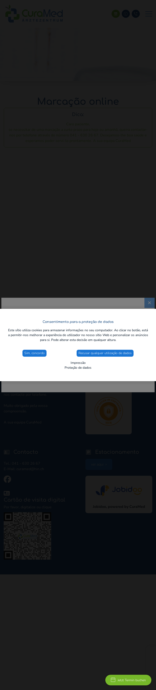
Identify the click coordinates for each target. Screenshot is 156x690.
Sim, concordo (34, 353)
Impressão (78, 363)
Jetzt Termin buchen (128, 680)
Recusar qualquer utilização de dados (105, 353)
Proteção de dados (78, 367)
